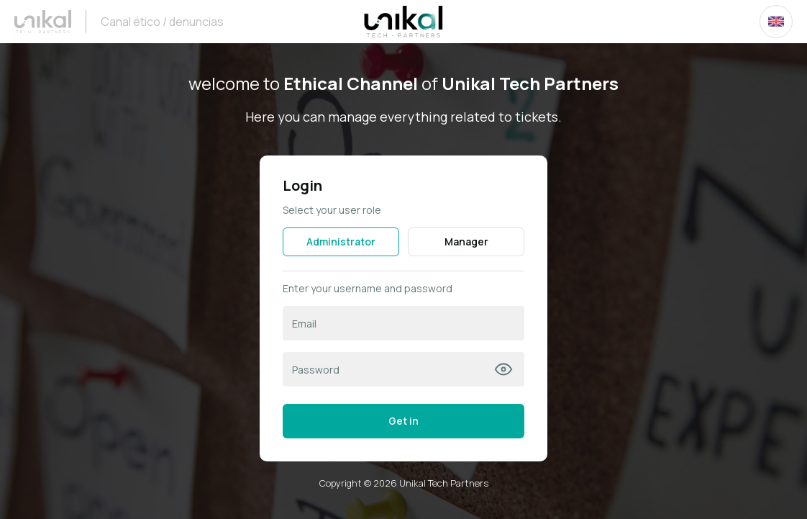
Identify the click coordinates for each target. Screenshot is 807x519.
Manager (466, 241)
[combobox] (776, 21)
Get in (403, 421)
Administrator (340, 241)
